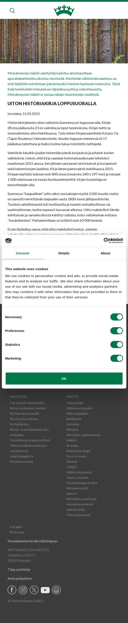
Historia (71, 493)
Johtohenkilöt (75, 509)
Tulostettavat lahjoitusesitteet (30, 440)
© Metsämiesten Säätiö (25, 601)
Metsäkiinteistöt (77, 488)
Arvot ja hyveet (76, 456)
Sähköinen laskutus (79, 408)
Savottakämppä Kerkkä (81, 483)
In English (15, 527)
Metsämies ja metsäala (81, 499)
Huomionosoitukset (79, 504)
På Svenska (16, 532)
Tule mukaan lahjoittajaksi (27, 403)
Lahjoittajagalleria (21, 456)
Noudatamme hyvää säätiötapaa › (33, 541)
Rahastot (72, 429)
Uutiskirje (72, 424)
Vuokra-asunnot (77, 477)
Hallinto (71, 440)
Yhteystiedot (75, 403)
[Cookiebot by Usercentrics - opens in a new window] (103, 241)
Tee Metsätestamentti (24, 413)
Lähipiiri (71, 467)
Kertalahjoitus (19, 424)
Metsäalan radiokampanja (83, 435)
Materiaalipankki (77, 413)
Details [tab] (64, 253)
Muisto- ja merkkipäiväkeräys (29, 429)
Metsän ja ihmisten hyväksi (28, 408)
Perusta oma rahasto (24, 419)
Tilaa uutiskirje (19, 569)
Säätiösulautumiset (79, 472)
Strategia (72, 445)
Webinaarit (73, 419)
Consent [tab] (22, 253)
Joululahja (16, 435)
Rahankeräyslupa (21, 461)
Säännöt (71, 461)
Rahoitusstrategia (78, 451)
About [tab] (105, 253)
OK (64, 378)
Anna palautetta (20, 578)
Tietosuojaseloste (78, 515)
